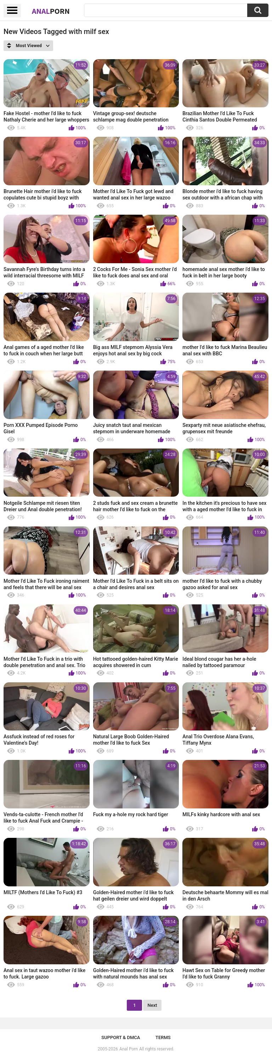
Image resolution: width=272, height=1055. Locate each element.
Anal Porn (128, 1048)
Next (152, 1005)
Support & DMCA (120, 1037)
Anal (51, 11)
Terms (163, 1037)
